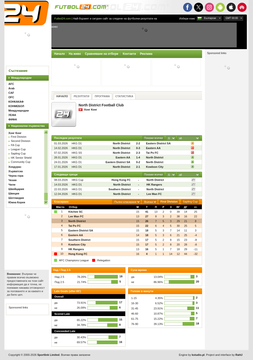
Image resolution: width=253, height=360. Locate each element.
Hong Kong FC (121, 179)
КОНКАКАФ (16, 101)
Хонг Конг (14, 133)
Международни (21, 77)
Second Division (20, 140)
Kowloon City (154, 166)
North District (121, 143)
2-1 (138, 166)
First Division (18, 136)
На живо (75, 54)
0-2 (138, 162)
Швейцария (16, 189)
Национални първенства (28, 125)
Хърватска (15, 171)
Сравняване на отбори (101, 54)
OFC (11, 97)
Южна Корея (16, 202)
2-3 (138, 152)
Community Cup (20, 161)
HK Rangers (154, 184)
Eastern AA (153, 148)
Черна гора (15, 175)
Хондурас (14, 166)
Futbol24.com (62, 18)
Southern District (119, 189)
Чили (11, 184)
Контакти (129, 54)
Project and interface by (224, 354)
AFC (11, 83)
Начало (59, 54)
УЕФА (12, 115)
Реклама (146, 54)
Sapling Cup (18, 153)
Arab (11, 88)
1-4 (138, 157)
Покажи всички (153, 137)
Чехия (12, 180)
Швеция (13, 193)
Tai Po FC (152, 152)
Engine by (192, 354)
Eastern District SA (158, 143)
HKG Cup (77, 179)
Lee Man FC (154, 193)
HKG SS (77, 152)
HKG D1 (77, 143)
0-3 (138, 148)
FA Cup (15, 145)
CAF (11, 92)
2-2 (138, 143)
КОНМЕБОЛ (16, 106)
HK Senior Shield (21, 157)
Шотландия (16, 197)
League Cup (18, 149)
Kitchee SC (75, 211)
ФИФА (12, 119)
